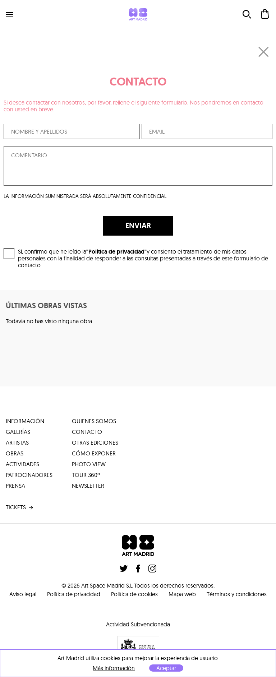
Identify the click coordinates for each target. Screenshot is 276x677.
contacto (87, 431)
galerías (18, 431)
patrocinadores (29, 474)
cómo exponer (94, 453)
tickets (20, 507)
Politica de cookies (134, 594)
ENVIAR (138, 226)
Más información (114, 668)
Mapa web (182, 594)
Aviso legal (22, 594)
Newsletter (88, 485)
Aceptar (166, 668)
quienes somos (94, 421)
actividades (22, 464)
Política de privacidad (73, 594)
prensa (15, 485)
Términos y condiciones (237, 594)
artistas (17, 442)
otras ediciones (95, 442)
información (25, 421)
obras (14, 453)
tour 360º (86, 474)
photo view (89, 464)
